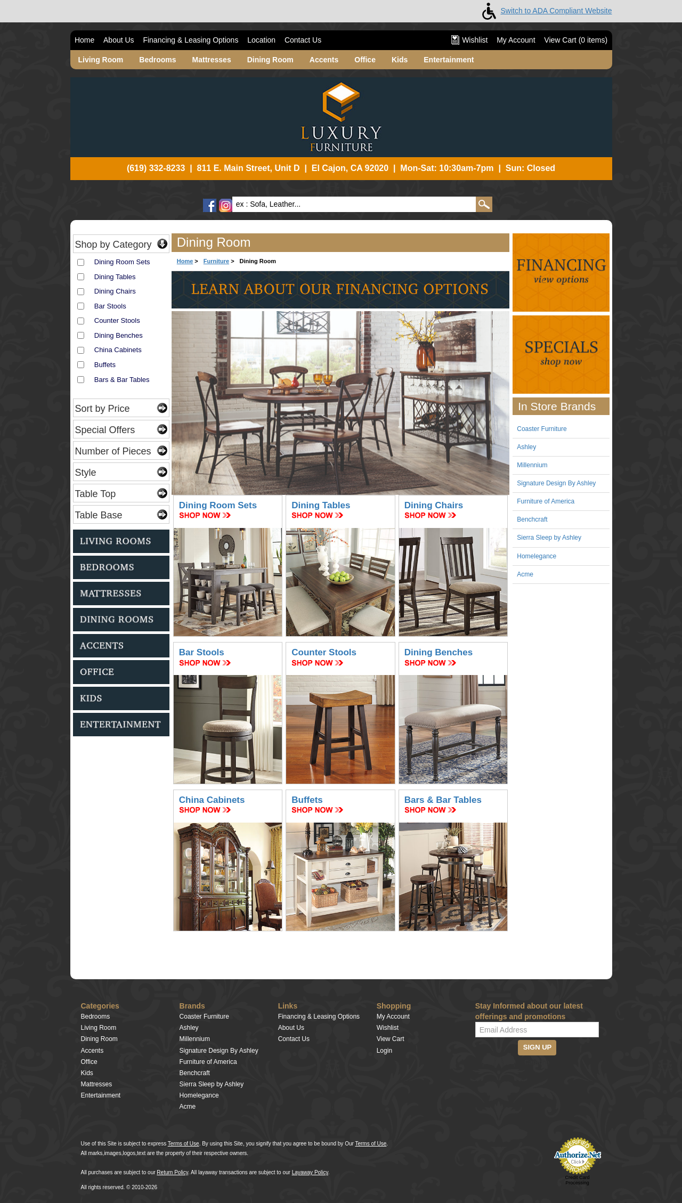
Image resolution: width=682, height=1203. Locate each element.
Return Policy (172, 1172)
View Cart (390, 1039)
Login (384, 1050)
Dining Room (270, 59)
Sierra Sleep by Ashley (549, 537)
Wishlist (469, 40)
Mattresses (211, 59)
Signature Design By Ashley (556, 483)
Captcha (536, 1062)
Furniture (216, 261)
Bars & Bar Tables (122, 380)
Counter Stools (117, 320)
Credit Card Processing (577, 1180)
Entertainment (449, 59)
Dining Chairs (115, 291)
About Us (118, 40)
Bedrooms (157, 59)
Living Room (101, 59)
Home (84, 40)
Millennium (532, 465)
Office (365, 59)
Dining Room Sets (122, 262)
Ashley (526, 447)
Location (261, 40)
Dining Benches (118, 335)
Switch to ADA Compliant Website (545, 10)
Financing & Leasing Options (190, 40)
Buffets (105, 365)
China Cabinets (118, 350)
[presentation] (540, 1091)
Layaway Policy (310, 1172)
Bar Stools (110, 306)
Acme (525, 574)
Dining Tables (115, 277)
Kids (400, 59)
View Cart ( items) (575, 40)
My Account (516, 40)
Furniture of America (545, 501)
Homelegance (536, 556)
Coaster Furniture (541, 429)
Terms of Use (183, 1144)
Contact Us (303, 40)
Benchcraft (532, 519)
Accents (324, 59)
